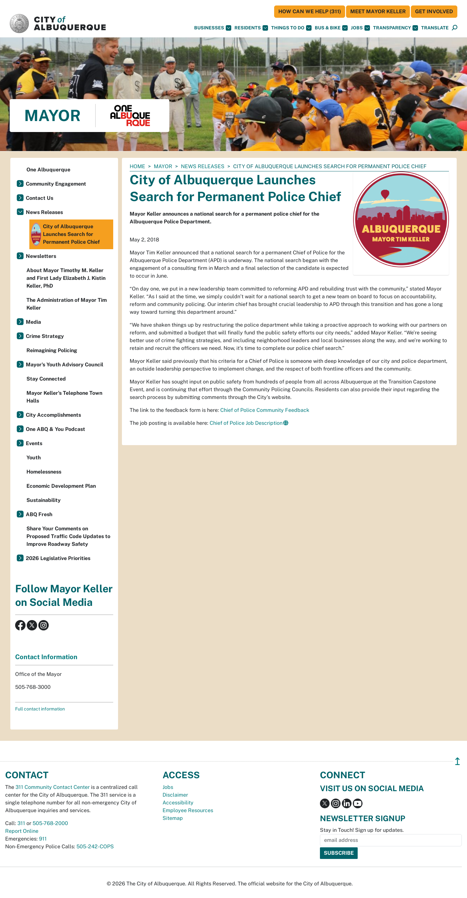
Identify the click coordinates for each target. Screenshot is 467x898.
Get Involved (434, 11)
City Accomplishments (53, 415)
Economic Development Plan (61, 486)
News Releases (202, 166)
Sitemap (173, 818)
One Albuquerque (48, 170)
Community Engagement (56, 184)
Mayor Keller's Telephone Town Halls (64, 397)
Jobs (360, 28)
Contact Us (39, 198)
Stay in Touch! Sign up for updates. (362, 830)
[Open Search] (454, 28)
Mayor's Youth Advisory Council (64, 365)
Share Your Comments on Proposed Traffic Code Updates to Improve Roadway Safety (68, 536)
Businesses (212, 28)
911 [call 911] (43, 839)
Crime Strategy (45, 336)
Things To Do (291, 28)
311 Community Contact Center (52, 787)
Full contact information (40, 708)
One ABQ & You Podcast (55, 429)
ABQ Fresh (39, 514)
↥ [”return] (457, 761)
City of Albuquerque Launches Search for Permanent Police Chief (65, 234)
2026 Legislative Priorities (58, 558)
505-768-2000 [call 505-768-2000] (50, 823)
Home (137, 166)
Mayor (163, 166)
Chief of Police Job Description (246, 423)
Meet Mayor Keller (378, 11)
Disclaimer (175, 795)
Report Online (21, 831)
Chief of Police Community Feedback (264, 410)
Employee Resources (188, 810)
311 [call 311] (21, 823)
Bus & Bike (331, 28)
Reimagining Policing (51, 350)
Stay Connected (46, 379)
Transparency (395, 28)
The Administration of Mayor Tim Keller (66, 304)
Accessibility (178, 803)
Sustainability (43, 500)
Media (33, 322)
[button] (435, 28)
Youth (33, 457)
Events (34, 443)
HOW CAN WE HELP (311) (309, 11)
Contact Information (46, 657)
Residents (251, 28)
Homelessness (43, 472)
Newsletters (41, 256)
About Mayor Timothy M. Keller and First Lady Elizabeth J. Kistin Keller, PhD (65, 278)
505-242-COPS (95, 846)
